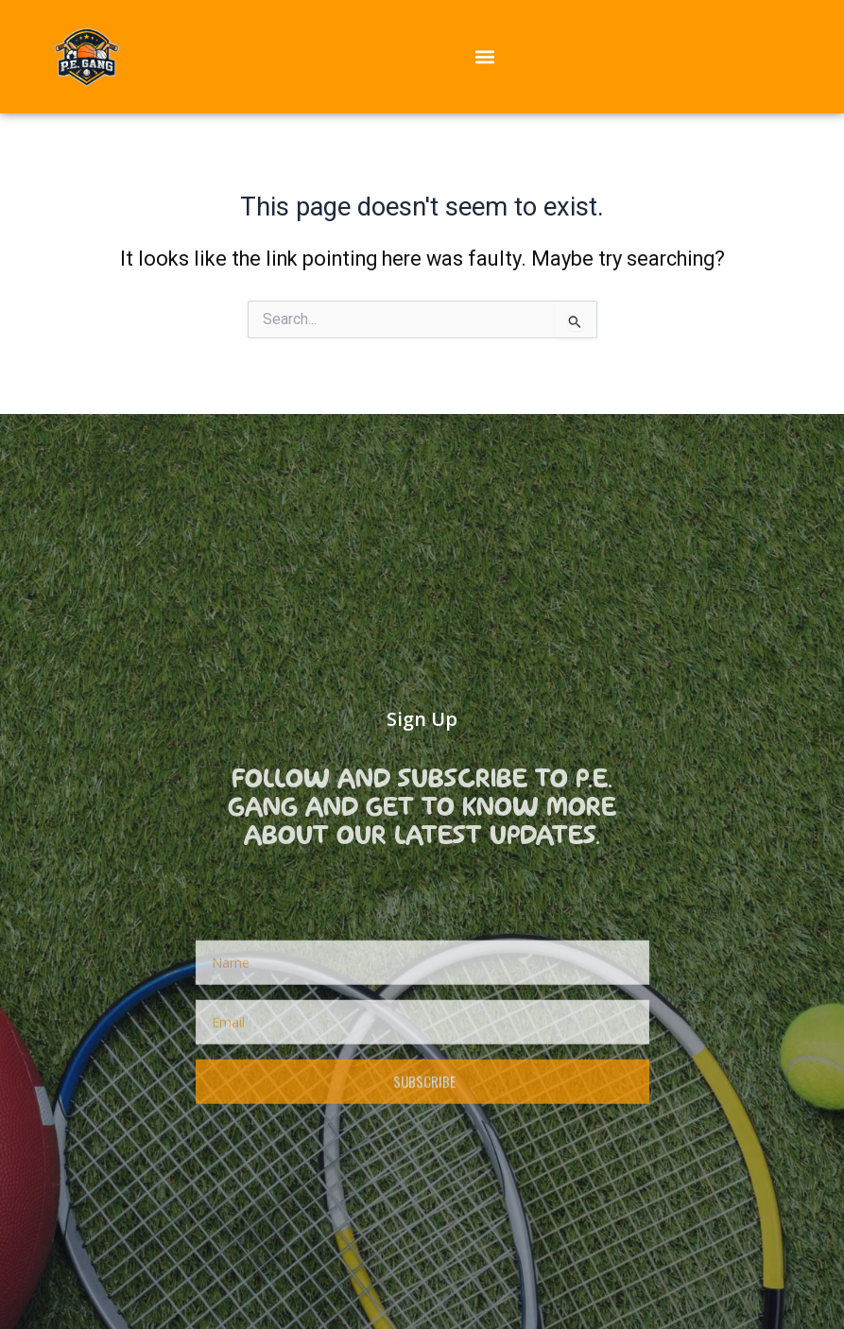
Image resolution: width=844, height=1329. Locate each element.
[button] (484, 56)
